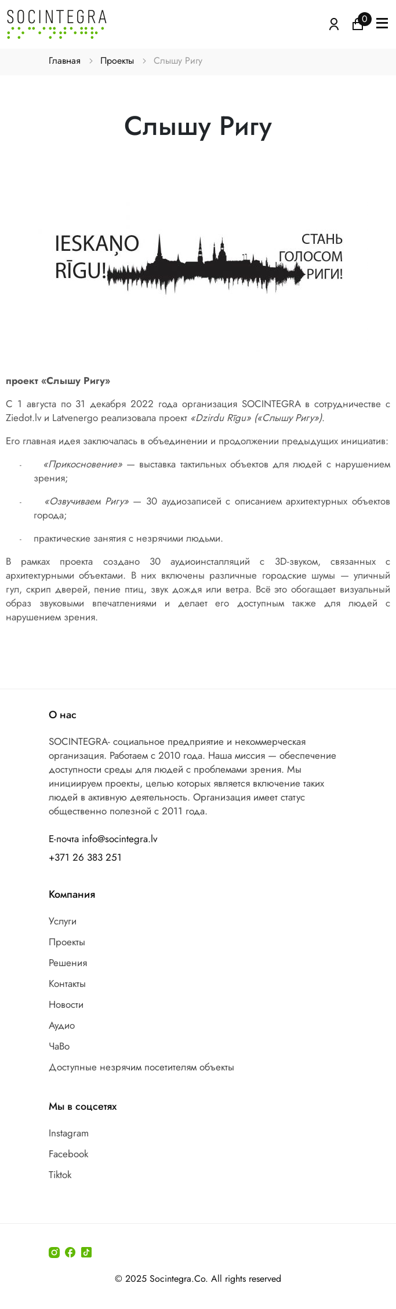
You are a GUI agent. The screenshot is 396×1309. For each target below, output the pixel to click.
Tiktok (60, 1175)
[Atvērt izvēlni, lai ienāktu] (334, 23)
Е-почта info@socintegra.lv (103, 839)
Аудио (62, 1025)
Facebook (68, 1154)
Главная (65, 60)
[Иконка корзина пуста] (358, 23)
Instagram (69, 1133)
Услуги (63, 921)
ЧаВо (59, 1046)
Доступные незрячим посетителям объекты (141, 1067)
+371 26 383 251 (85, 857)
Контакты (67, 983)
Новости (66, 1004)
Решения (68, 963)
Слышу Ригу (178, 60)
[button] (382, 24)
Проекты (117, 60)
